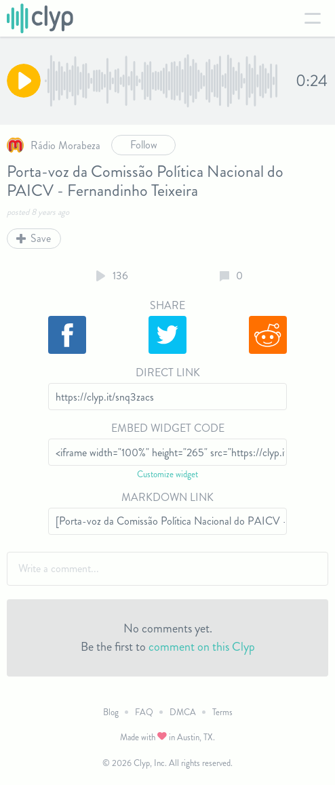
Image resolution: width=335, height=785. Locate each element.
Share (167, 305)
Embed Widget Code (167, 428)
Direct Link (168, 372)
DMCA (183, 712)
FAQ (144, 712)
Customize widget (167, 474)
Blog (111, 712)
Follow (143, 145)
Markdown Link (167, 497)
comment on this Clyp (202, 647)
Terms (222, 712)
